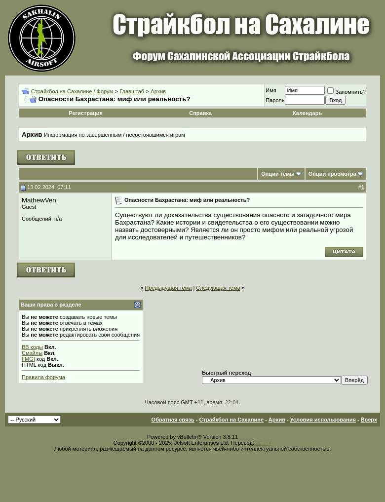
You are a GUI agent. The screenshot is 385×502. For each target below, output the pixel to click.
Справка (200, 113)
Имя (271, 90)
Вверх (369, 420)
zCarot (263, 443)
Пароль (275, 100)
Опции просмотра (332, 174)
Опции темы (277, 174)
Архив (158, 91)
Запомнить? (346, 92)
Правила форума (43, 377)
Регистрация (86, 113)
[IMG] (28, 359)
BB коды (32, 347)
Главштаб (131, 91)
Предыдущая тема (168, 288)
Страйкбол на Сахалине (231, 420)
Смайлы (32, 353)
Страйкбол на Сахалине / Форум (72, 91)
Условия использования (323, 420)
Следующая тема (218, 288)
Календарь (307, 113)
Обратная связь (173, 420)
